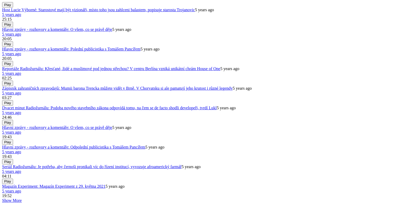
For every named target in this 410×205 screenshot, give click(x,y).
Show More (12, 200)
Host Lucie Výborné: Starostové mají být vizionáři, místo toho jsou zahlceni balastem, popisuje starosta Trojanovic (98, 10)
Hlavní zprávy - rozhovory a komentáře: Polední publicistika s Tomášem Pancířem (71, 49)
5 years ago (11, 14)
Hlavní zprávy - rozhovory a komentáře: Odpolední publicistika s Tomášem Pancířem (73, 147)
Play (7, 5)
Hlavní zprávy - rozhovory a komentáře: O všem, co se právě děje (57, 29)
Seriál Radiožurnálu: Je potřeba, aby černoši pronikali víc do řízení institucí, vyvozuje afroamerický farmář (91, 166)
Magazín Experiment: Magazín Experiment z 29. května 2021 (53, 186)
